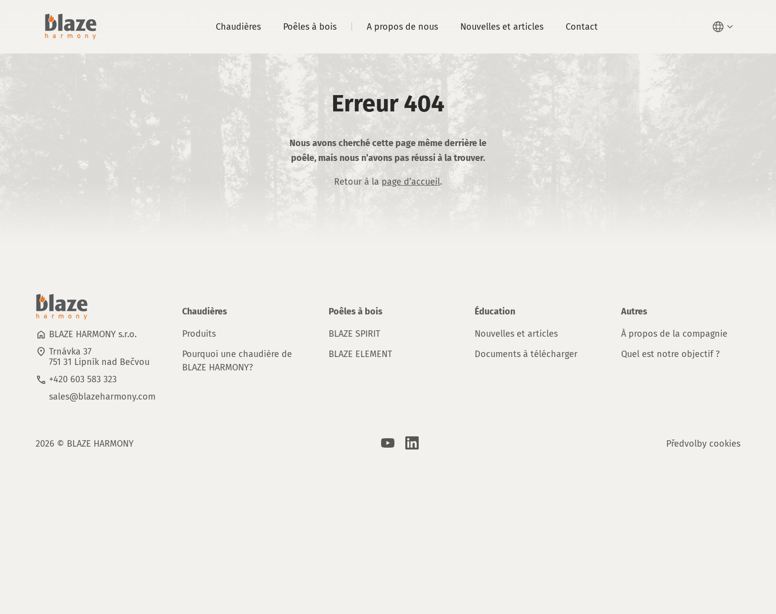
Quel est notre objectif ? (670, 354)
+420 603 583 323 (83, 379)
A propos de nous (402, 26)
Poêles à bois (310, 26)
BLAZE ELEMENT (360, 354)
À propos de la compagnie (674, 333)
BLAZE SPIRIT (354, 333)
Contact (582, 26)
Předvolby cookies (703, 443)
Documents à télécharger (526, 354)
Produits (199, 333)
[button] (724, 27)
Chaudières (238, 26)
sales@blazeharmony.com (102, 396)
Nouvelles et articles (501, 26)
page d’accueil (411, 181)
